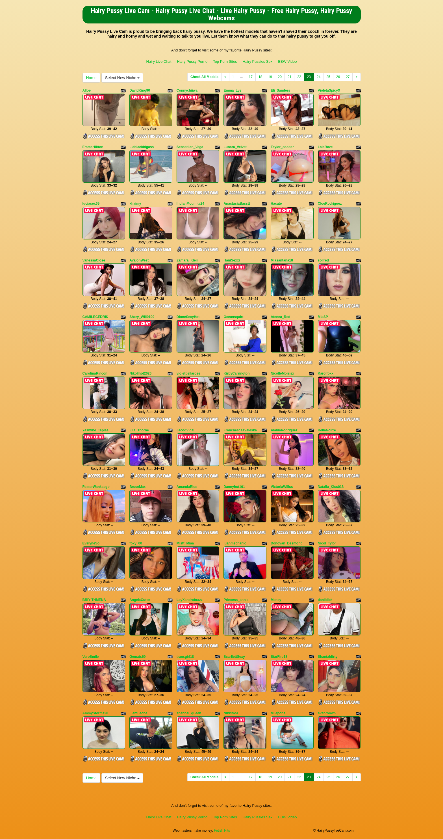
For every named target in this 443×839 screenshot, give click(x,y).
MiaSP (323, 317)
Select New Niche (122, 77)
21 (289, 77)
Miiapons (278, 713)
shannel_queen (189, 713)
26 (338, 77)
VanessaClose (93, 260)
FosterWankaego (96, 487)
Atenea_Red (280, 317)
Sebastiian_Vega (190, 147)
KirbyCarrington (236, 373)
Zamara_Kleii (187, 260)
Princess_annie (235, 600)
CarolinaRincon (95, 373)
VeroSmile (90, 657)
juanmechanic (234, 543)
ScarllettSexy (234, 657)
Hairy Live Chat (158, 61)
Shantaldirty (327, 657)
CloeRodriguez (330, 204)
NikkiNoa (230, 713)
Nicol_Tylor (327, 543)
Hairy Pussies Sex (257, 61)
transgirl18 (185, 657)
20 (280, 77)
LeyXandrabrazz (190, 600)
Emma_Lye (232, 90)
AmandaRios (187, 487)
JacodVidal (185, 430)
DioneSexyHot (188, 317)
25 (328, 77)
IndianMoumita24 (190, 204)
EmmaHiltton (92, 147)
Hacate (276, 204)
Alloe (86, 90)
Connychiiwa (187, 90)
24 (318, 77)
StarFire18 (279, 657)
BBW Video (287, 61)
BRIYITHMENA (94, 600)
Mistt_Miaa (185, 543)
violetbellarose (188, 373)
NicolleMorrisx (282, 373)
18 (260, 77)
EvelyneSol (91, 543)
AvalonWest (139, 260)
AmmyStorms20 (95, 713)
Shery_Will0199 (141, 317)
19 (270, 77)
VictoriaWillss (282, 487)
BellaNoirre (327, 430)
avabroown (327, 713)
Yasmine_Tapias (95, 430)
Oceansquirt (233, 317)
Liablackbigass (141, 147)
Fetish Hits (222, 830)
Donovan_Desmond (287, 543)
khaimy (135, 204)
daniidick (325, 600)
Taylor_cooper (282, 147)
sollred (323, 260)
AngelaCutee (139, 600)
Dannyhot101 (234, 487)
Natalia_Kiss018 (331, 487)
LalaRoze (325, 147)
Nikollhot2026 (140, 373)
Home (91, 77)
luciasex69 (91, 204)
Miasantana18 (282, 260)
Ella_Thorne (139, 430)
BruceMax (137, 487)
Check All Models (204, 77)
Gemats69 (137, 657)
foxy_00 (135, 543)
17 (251, 77)
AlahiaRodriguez (284, 430)
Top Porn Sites (225, 61)
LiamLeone (138, 713)
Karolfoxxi (326, 373)
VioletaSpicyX (329, 90)
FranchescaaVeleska (240, 430)
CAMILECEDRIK (95, 317)
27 (347, 77)
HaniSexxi (231, 260)
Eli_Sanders (280, 90)
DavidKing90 (139, 90)
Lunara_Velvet (234, 147)
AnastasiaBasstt (236, 204)
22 (299, 77)
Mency (276, 600)
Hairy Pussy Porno (192, 61)
